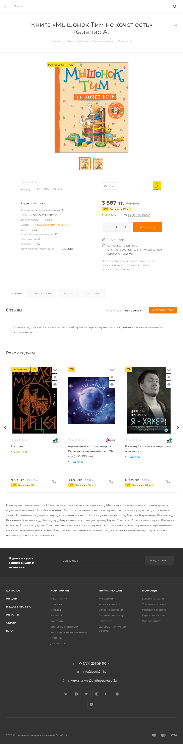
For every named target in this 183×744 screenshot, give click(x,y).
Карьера (56, 615)
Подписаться (160, 560)
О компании (58, 598)
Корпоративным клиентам (68, 632)
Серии (11, 622)
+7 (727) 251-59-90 (92, 663)
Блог (10, 630)
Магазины (106, 598)
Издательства (18, 606)
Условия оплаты (109, 604)
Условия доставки (111, 609)
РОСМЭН (51, 219)
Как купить (43, 293)
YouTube (107, 694)
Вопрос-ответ (151, 621)
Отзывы (16, 293)
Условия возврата (154, 609)
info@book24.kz (94, 671)
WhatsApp (91, 704)
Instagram (96, 694)
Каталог (13, 590)
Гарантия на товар (111, 615)
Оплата (68, 293)
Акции (11, 598)
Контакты (56, 621)
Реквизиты (106, 621)
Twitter (86, 694)
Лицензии (57, 637)
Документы (58, 643)
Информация (110, 590)
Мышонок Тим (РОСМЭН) (52, 224)
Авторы (12, 614)
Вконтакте (66, 694)
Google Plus (117, 694)
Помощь (149, 590)
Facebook (76, 694)
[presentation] (5, 428)
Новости (56, 604)
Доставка (93, 293)
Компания (59, 590)
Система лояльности (64, 626)
